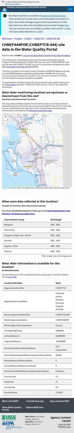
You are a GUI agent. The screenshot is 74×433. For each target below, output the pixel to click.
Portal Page (10, 84)
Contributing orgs (35, 401)
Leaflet (13, 188)
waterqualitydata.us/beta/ (54, 15)
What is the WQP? (10, 401)
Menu (70, 9)
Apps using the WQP (59, 401)
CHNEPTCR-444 (53, 38)
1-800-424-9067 (64, 424)
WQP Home (7, 38)
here (67, 25)
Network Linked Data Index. (40, 110)
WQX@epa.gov (64, 426)
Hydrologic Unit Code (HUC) (18, 67)
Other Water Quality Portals (12, 408)
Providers (18, 38)
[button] (5, 117)
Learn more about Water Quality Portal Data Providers (46, 55)
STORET (28, 38)
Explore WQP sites (34, 407)
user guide (12, 277)
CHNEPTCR (39, 38)
